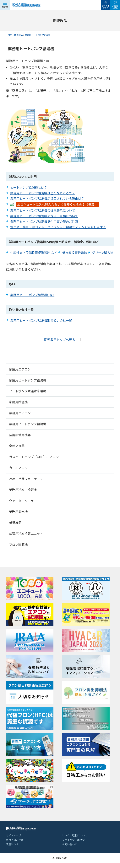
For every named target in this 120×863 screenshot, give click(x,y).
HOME (9, 34)
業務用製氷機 (18, 511)
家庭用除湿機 (18, 402)
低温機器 (15, 522)
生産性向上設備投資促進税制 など (33, 252)
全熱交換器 (17, 445)
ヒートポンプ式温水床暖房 (27, 391)
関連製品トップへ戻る (59, 339)
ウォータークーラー (23, 500)
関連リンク (12, 844)
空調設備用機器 (20, 435)
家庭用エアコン (20, 369)
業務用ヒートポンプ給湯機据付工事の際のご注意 (44, 221)
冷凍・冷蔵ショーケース (26, 479)
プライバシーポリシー (74, 840)
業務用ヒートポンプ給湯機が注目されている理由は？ (47, 198)
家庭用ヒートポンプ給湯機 (27, 380)
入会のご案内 (115, 6)
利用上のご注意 (15, 840)
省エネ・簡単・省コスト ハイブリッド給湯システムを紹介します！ (58, 227)
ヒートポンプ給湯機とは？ (28, 187)
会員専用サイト (105, 6)
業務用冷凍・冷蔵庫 (23, 489)
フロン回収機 (18, 544)
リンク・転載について (74, 835)
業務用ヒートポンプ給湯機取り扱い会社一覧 (41, 320)
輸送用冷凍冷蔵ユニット (26, 533)
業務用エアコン (20, 413)
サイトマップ (13, 835)
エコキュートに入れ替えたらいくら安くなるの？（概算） (57, 204)
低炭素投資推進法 (74, 252)
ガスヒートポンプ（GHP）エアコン (34, 456)
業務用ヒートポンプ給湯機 (37, 34)
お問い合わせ (69, 844)
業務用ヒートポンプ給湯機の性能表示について (42, 210)
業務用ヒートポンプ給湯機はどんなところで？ (42, 193)
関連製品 (18, 34)
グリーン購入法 (102, 252)
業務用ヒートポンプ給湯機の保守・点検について (44, 216)
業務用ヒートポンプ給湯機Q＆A (32, 294)
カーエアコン (18, 467)
